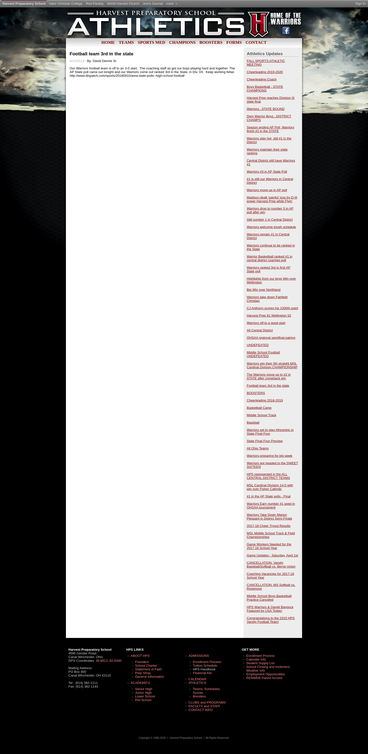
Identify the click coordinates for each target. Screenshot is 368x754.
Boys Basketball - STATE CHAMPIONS (265, 88)
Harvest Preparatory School (24, 3)
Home (108, 42)
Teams (126, 42)
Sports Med (151, 42)
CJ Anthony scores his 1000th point (272, 308)
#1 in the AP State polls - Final (269, 496)
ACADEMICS (140, 683)
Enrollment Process (207, 662)
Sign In (360, 3)
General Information (149, 676)
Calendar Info (256, 659)
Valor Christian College (65, 3)
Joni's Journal (153, 3)
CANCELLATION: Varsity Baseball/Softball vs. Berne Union (271, 564)
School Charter (146, 665)
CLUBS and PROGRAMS (207, 702)
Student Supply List (260, 663)
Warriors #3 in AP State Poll (267, 171)
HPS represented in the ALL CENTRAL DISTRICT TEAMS (268, 476)
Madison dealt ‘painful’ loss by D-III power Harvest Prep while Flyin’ (272, 199)
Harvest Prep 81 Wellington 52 (269, 315)
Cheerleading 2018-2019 (265, 400)
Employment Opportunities (265, 674)
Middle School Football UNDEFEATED (263, 354)
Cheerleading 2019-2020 (265, 72)
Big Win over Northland (263, 290)
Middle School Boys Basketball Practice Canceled (269, 597)
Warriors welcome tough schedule (271, 227)
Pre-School (143, 700)
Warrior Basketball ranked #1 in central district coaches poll (269, 258)
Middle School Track (261, 415)
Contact (255, 42)
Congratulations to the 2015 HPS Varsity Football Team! (271, 620)
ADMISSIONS (198, 656)
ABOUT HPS (140, 656)
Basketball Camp (259, 408)
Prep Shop (143, 673)
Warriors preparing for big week (269, 456)
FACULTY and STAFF (204, 706)
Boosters (210, 42)
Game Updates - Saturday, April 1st (272, 555)
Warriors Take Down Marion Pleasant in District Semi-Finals (269, 516)
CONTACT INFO (200, 710)
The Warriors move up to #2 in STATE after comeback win (269, 376)
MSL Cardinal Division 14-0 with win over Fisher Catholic (270, 487)
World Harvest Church (123, 3)
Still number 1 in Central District (270, 219)
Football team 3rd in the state (268, 385)
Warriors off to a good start (266, 323)
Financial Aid (202, 673)
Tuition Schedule (205, 665)
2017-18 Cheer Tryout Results (269, 526)
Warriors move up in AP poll (267, 190)
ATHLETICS (197, 683)
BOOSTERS (256, 393)
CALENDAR (197, 679)
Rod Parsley (95, 3)
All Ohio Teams (258, 448)
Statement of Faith (148, 669)
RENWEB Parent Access (264, 678)
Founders (142, 662)
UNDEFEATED (258, 345)
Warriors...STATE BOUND (266, 109)
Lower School (145, 696)
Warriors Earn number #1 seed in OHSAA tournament (271, 505)
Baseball (253, 422)
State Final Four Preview (265, 441)
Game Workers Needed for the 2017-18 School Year (269, 546)
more (171, 3)
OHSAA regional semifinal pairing (271, 337)
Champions (182, 42)
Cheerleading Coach (262, 79)
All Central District (260, 330)
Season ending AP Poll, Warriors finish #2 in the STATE (270, 129)
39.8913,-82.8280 (109, 660)
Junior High (143, 692)
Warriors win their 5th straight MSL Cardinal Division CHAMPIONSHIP (272, 365)
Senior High (143, 689)
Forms (234, 42)
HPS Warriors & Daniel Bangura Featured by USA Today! (270, 609)
